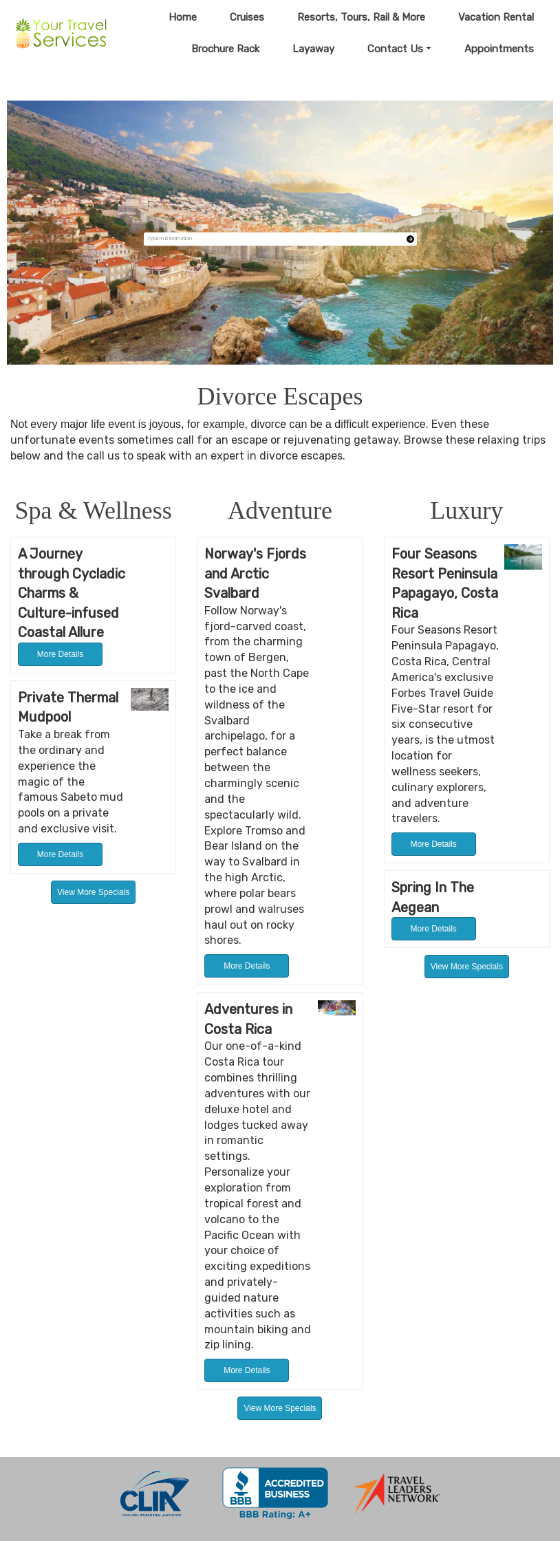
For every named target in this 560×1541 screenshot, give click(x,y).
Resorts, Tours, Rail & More (361, 17)
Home (183, 17)
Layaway (313, 49)
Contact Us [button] (395, 49)
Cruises (247, 17)
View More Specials (93, 892)
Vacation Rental (496, 17)
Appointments (499, 49)
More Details (60, 654)
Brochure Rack (225, 49)
